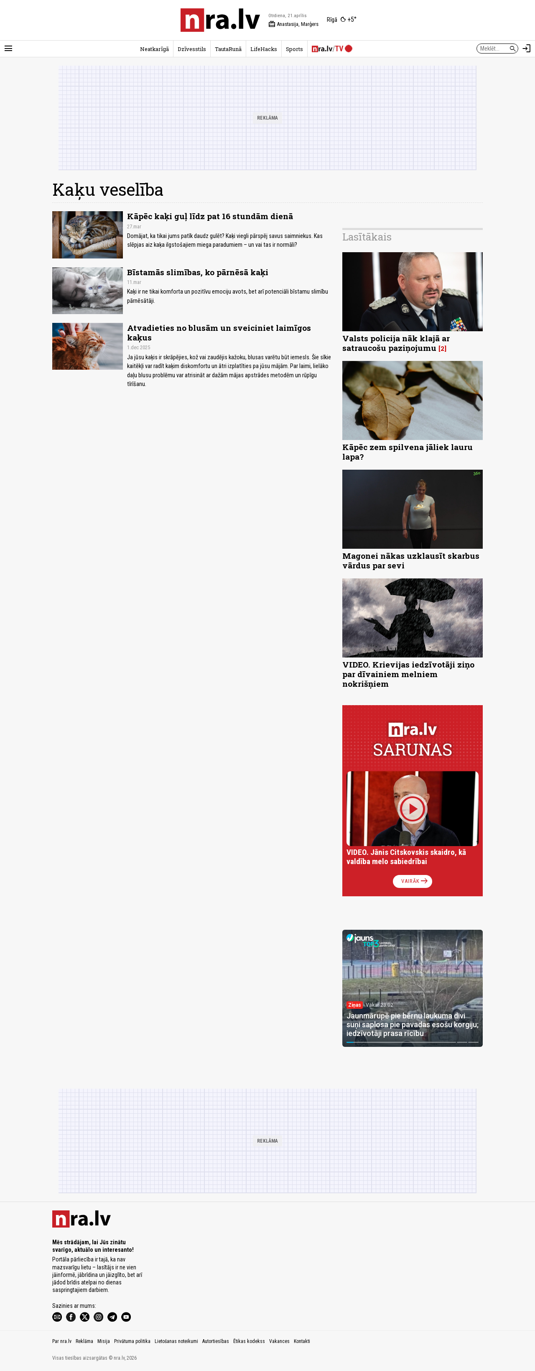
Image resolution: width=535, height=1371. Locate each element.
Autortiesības (215, 1341)
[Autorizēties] (526, 48)
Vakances (279, 1341)
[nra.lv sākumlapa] (220, 20)
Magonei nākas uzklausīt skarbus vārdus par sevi (410, 560)
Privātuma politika (132, 1341)
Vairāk (415, 881)
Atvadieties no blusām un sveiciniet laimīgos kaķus (219, 332)
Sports (294, 49)
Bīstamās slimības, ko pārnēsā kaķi (197, 272)
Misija (103, 1341)
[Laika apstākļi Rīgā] (342, 20)
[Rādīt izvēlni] (8, 48)
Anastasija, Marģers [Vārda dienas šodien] (293, 24)
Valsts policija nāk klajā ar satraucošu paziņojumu (396, 343)
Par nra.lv (61, 1341)
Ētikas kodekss (249, 1341)
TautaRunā (228, 49)
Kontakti (302, 1341)
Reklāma (84, 1341)
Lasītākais (367, 236)
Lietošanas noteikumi (176, 1341)
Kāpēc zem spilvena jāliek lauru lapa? (407, 452)
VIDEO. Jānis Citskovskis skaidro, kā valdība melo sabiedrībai (406, 856)
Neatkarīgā (154, 49)
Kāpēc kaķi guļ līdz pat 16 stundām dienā (210, 216)
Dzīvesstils (192, 49)
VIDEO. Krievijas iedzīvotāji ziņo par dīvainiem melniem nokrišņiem (408, 674)
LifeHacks (263, 49)
